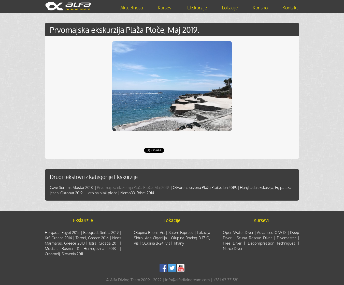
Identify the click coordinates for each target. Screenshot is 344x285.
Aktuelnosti (131, 7)
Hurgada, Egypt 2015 (62, 232)
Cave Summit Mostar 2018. (72, 187)
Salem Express (180, 232)
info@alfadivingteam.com (187, 279)
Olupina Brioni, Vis (149, 232)
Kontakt (290, 7)
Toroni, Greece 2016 (92, 237)
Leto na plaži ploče (102, 192)
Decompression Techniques (271, 243)
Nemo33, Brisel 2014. (137, 192)
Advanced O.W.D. (271, 232)
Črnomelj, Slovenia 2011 (64, 253)
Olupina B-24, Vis (156, 243)
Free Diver (232, 243)
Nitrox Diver (232, 248)
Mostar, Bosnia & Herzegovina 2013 (80, 248)
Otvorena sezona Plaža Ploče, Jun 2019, (205, 187)
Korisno (260, 7)
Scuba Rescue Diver (254, 237)
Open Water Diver (238, 232)
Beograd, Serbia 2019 (101, 232)
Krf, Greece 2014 (58, 237)
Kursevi (165, 7)
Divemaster (286, 237)
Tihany (178, 243)
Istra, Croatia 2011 (103, 243)
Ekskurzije (197, 7)
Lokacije (230, 7)
